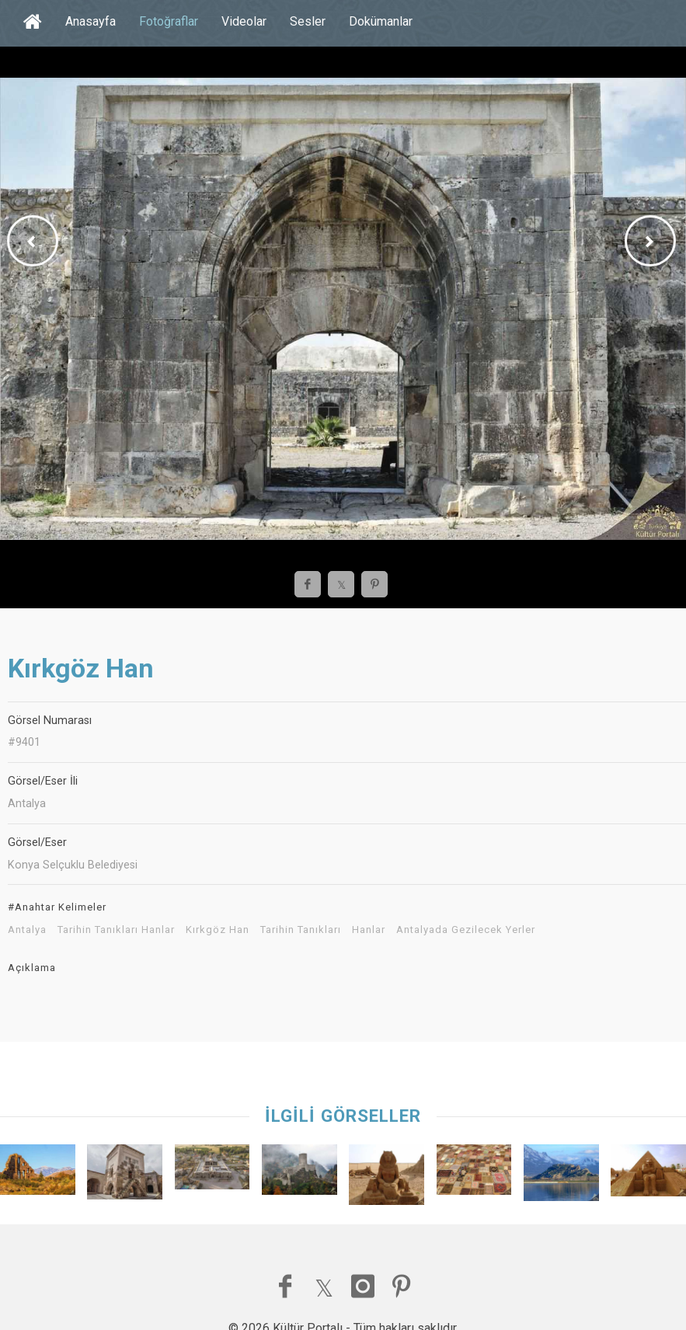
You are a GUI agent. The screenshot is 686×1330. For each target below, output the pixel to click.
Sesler (308, 21)
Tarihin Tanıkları (300, 929)
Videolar (243, 21)
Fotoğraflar (168, 21)
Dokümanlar (381, 21)
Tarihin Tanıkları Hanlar (116, 929)
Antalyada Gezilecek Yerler (465, 929)
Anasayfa (90, 21)
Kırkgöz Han (217, 929)
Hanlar (368, 929)
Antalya (27, 929)
